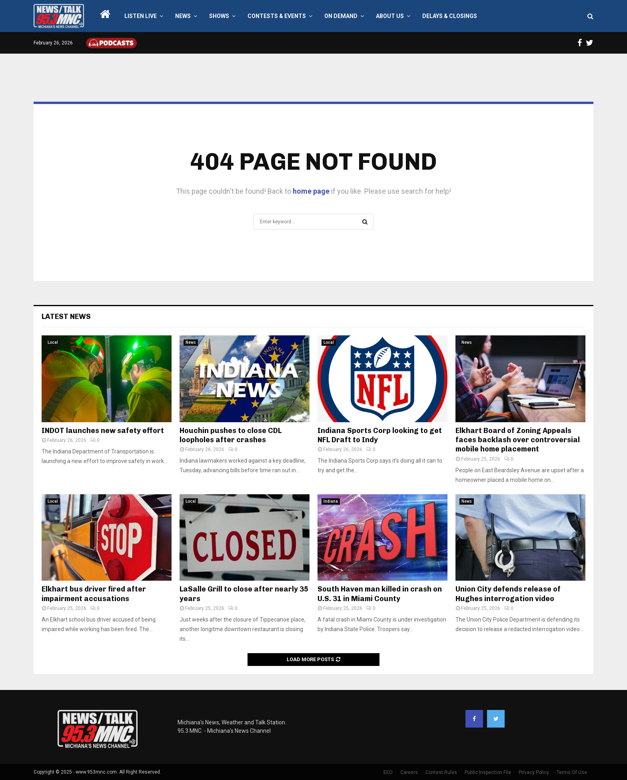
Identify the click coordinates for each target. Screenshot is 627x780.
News (183, 16)
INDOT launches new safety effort (103, 430)
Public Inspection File (488, 772)
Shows (219, 16)
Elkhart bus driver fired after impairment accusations (94, 594)
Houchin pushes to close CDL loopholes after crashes (231, 435)
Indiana (330, 501)
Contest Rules (441, 772)
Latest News (66, 316)
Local (53, 342)
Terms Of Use (572, 772)
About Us (390, 16)
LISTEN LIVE (140, 16)
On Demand (340, 16)
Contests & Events (277, 16)
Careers (409, 772)
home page (311, 191)
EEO (388, 772)
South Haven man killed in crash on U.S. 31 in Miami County (379, 594)
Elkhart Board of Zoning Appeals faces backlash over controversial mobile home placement (517, 440)
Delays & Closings (449, 16)
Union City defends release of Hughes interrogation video (508, 594)
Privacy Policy (534, 772)
